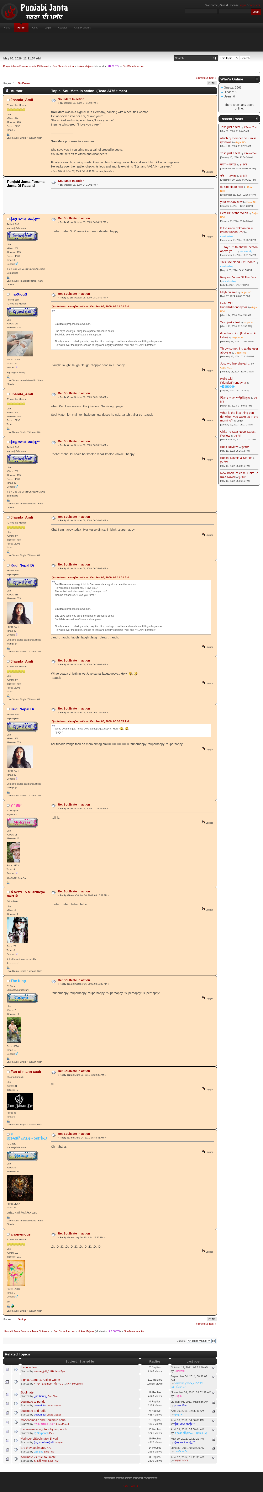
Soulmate (27, 1392)
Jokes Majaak (54, 1405)
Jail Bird (38, 1451)
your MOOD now (231, 201)
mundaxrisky (226, 236)
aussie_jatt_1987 (44, 1371)
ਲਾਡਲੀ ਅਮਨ (41, 1460)
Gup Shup (53, 1396)
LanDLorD (180, 1451)
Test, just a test (230, 127)
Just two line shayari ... (235, 363)
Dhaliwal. (179, 1370)
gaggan (178, 1414)
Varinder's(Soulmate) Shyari (39, 1438)
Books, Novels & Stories (236, 458)
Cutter (240, 420)
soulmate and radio (33, 1410)
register (255, 5)
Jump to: (181, 1341)
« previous (202, 77)
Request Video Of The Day (238, 277)
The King (18, 981)
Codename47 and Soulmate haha (43, 1420)
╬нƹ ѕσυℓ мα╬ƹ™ (25, 219)
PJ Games (77, 1383)
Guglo (178, 1395)
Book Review (229, 446)
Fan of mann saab (26, 1071)
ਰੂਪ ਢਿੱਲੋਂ (243, 164)
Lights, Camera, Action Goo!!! (40, 1379)
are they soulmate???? (36, 1447)
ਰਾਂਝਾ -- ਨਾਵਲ (228, 164)
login (243, 5)
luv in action (29, 1367)
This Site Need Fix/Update (237, 262)
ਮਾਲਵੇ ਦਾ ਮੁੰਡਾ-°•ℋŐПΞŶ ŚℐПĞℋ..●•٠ (187, 1385)
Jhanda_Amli (22, 100)
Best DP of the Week (234, 213)
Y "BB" (16, 805)
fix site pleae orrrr (231, 187)
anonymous (21, 1234)
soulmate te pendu (33, 1401)
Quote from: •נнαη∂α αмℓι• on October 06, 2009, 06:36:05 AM (90, 721)
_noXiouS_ (20, 294)
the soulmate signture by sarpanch (44, 1429)
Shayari (59, 1442)
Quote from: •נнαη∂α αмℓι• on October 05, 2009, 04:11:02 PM (90, 306)
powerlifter (40, 1405)
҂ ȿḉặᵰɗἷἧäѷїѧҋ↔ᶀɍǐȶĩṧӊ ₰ (27, 1136)
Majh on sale (228, 292)
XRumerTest (250, 127)
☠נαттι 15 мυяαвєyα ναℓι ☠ (26, 894)
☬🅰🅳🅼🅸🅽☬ (228, 386)
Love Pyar (60, 1371)
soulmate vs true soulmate (38, 1457)
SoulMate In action (71, 99)
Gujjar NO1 (241, 142)
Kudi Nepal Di (22, 565)
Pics (51, 1433)
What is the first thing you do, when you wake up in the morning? (239, 416)
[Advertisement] (131, 41)
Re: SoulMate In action (74, 218)
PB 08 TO (113, 66)
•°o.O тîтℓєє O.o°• (44, 1423)
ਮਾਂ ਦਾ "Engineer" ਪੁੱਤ (46, 1383)
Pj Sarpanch (41, 1433)
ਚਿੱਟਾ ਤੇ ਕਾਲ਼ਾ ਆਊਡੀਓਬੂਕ (235, 397)
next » (212, 77)
